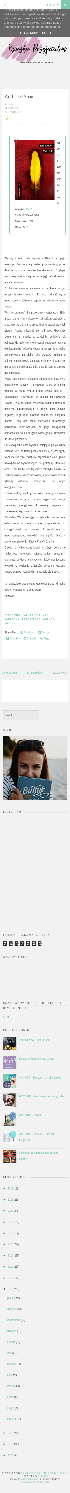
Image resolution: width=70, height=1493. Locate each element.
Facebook (28, 632)
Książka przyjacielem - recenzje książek (44, 1473)
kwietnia (11, 1386)
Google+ (13, 638)
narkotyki (12, 619)
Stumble (30, 638)
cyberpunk (12, 615)
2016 (10, 1255)
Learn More (29, 33)
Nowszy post (9, 673)
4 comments (15, 112)
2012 (10, 1433)
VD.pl (6, 1017)
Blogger (43, 1476)
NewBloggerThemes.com (35, 1482)
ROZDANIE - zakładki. (30, 1115)
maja (9, 1375)
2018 (10, 1233)
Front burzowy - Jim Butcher (34, 1040)
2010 (10, 1455)
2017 (10, 1244)
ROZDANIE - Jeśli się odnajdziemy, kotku (41, 1096)
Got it (46, 33)
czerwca (11, 1364)
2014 (10, 1278)
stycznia (11, 1419)
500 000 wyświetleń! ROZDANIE (36, 1059)
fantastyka (32, 615)
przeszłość (31, 619)
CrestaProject (29, 1479)
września (11, 1331)
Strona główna (35, 673)
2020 (10, 1210)
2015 (10, 1266)
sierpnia (11, 1342)
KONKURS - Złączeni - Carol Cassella (39, 1077)
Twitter (44, 632)
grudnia (11, 1298)
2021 (10, 1199)
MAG (28, 209)
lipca (9, 1353)
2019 (10, 1222)
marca (10, 1397)
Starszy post (60, 673)
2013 (10, 1289)
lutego (10, 1408)
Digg (45, 638)
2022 (10, 1188)
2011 (10, 1444)
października (13, 1320)
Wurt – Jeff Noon (18, 96)
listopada (12, 1309)
